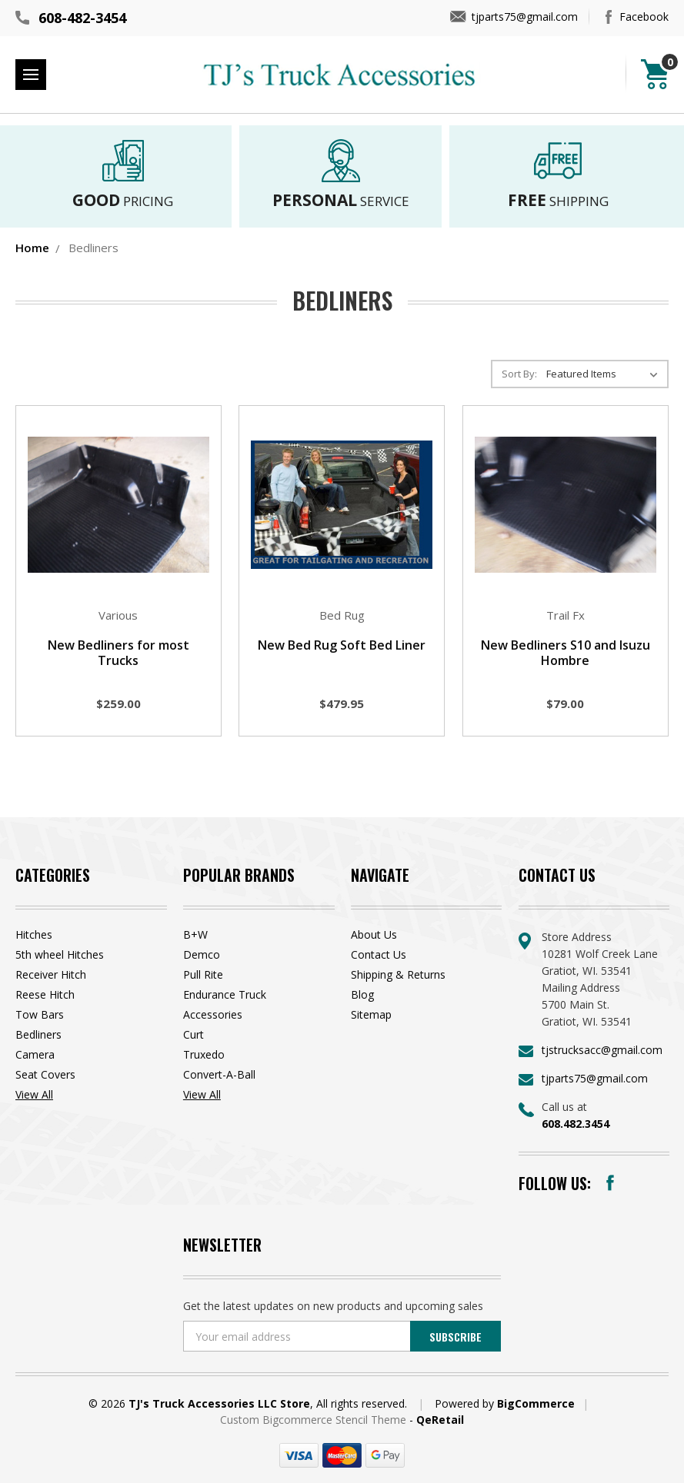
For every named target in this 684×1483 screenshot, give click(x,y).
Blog (362, 994)
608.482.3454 (575, 1123)
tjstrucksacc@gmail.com (602, 1049)
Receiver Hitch (50, 974)
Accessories (212, 1014)
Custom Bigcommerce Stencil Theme (314, 1419)
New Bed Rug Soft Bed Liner (341, 645)
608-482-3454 (82, 17)
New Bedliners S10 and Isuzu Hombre (565, 653)
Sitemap (371, 1014)
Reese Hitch (45, 994)
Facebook (644, 16)
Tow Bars (39, 1014)
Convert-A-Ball (219, 1074)
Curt (193, 1034)
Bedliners (38, 1034)
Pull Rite (203, 974)
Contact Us (378, 954)
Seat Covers (45, 1074)
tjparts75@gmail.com (525, 16)
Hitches (33, 934)
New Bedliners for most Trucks (118, 653)
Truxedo (204, 1054)
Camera (35, 1054)
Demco (201, 954)
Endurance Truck (224, 994)
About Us (374, 934)
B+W (195, 934)
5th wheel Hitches (59, 954)
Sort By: (519, 374)
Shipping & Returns (398, 974)
